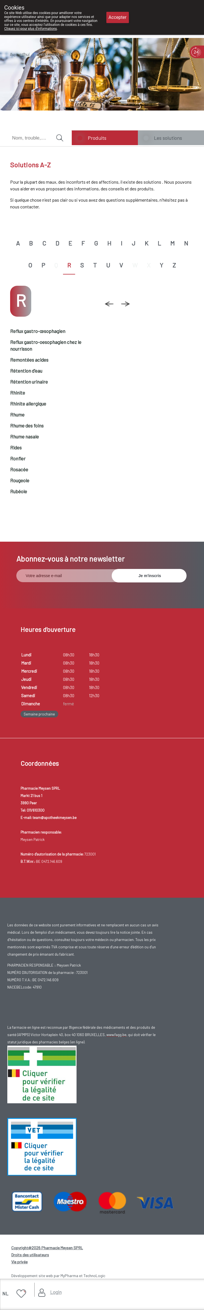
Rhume (17, 414)
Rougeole (19, 480)
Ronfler (18, 458)
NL (5, 1293)
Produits (97, 138)
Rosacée (19, 469)
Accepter (118, 17)
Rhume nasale (24, 436)
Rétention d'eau (26, 370)
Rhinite (17, 392)
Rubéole (18, 491)
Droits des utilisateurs (30, 1254)
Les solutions (168, 138)
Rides (16, 447)
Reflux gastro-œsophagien (37, 331)
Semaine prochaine (39, 714)
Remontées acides (29, 360)
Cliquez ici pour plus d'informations (30, 29)
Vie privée (19, 1261)
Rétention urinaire (29, 381)
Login (56, 1292)
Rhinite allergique (28, 403)
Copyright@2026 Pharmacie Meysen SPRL (47, 1247)
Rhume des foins (27, 425)
